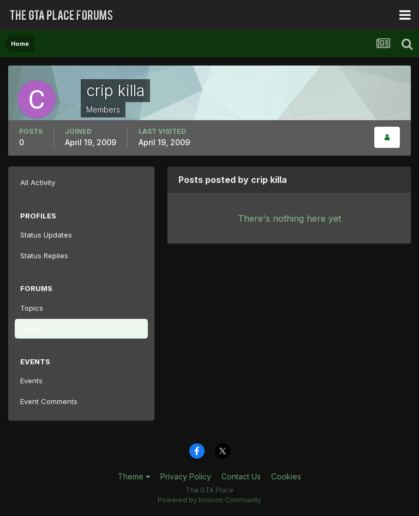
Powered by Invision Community (209, 500)
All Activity (37, 182)
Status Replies (44, 255)
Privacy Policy (185, 476)
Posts (29, 328)
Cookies (286, 476)
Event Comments (48, 401)
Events (31, 380)
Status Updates (46, 234)
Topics (31, 308)
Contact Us (241, 476)
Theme (134, 476)
